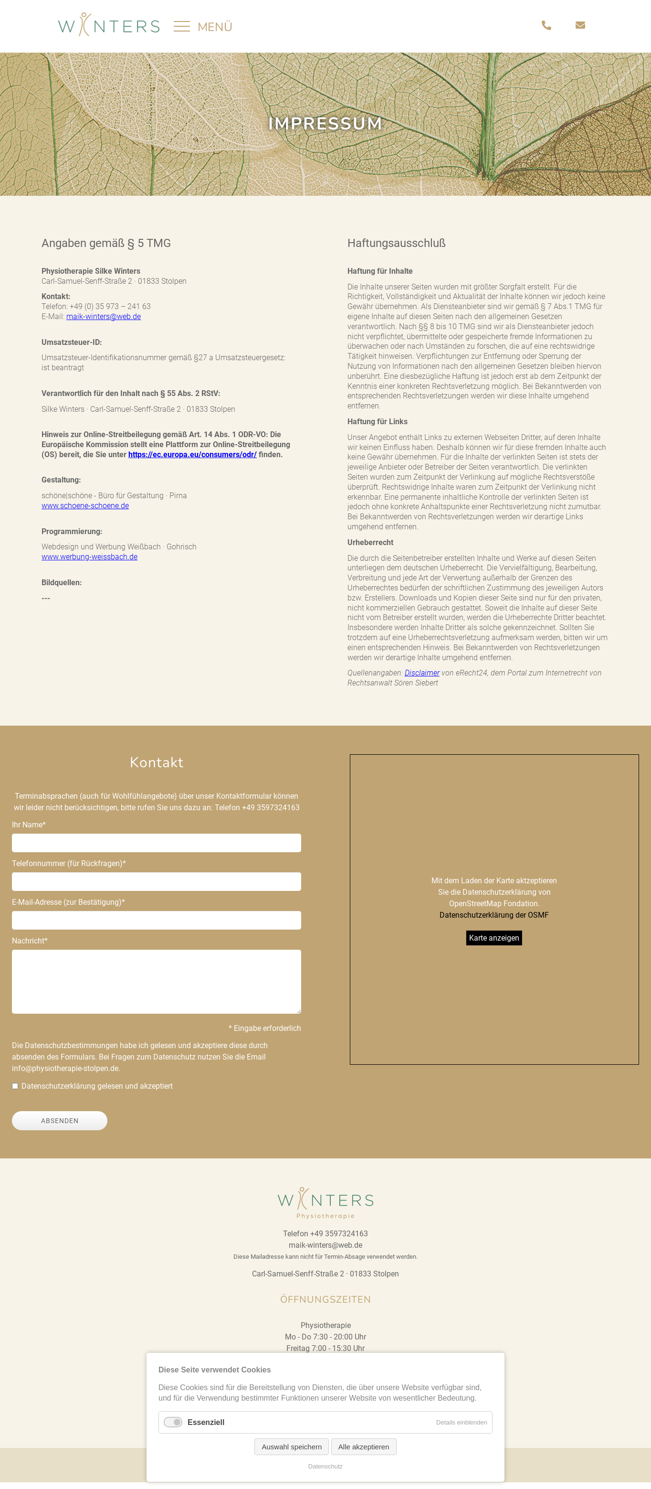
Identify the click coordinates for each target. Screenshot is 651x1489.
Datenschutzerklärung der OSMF (494, 921)
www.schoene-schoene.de (85, 512)
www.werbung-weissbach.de (89, 563)
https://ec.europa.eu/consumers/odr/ (192, 461)
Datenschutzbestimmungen (71, 1052)
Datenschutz (325, 1466)
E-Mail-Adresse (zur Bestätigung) (68, 908)
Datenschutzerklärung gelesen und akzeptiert (97, 1092)
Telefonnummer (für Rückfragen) (69, 870)
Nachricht (30, 947)
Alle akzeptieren (363, 1447)
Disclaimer (422, 679)
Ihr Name (29, 831)
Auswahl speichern (292, 1447)
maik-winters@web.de (103, 323)
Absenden (60, 1127)
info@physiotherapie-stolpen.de (65, 1075)
